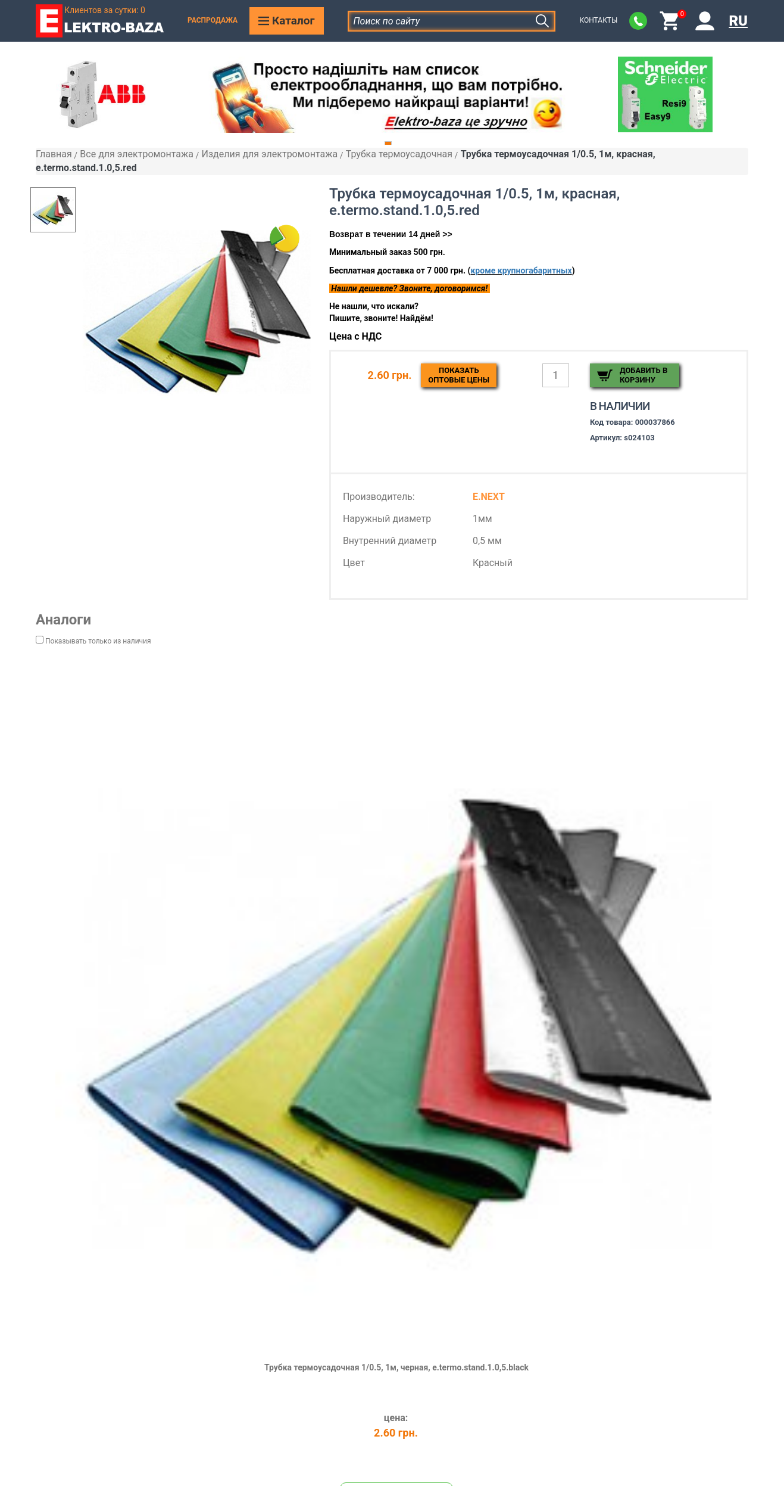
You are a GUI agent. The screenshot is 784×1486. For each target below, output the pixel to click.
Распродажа (213, 20)
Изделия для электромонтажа (269, 154)
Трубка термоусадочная (399, 154)
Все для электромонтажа (136, 154)
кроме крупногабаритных (520, 270)
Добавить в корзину (643, 375)
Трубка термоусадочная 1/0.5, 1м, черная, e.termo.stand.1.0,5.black (396, 1367)
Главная (54, 154)
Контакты (598, 20)
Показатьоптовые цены (458, 375)
